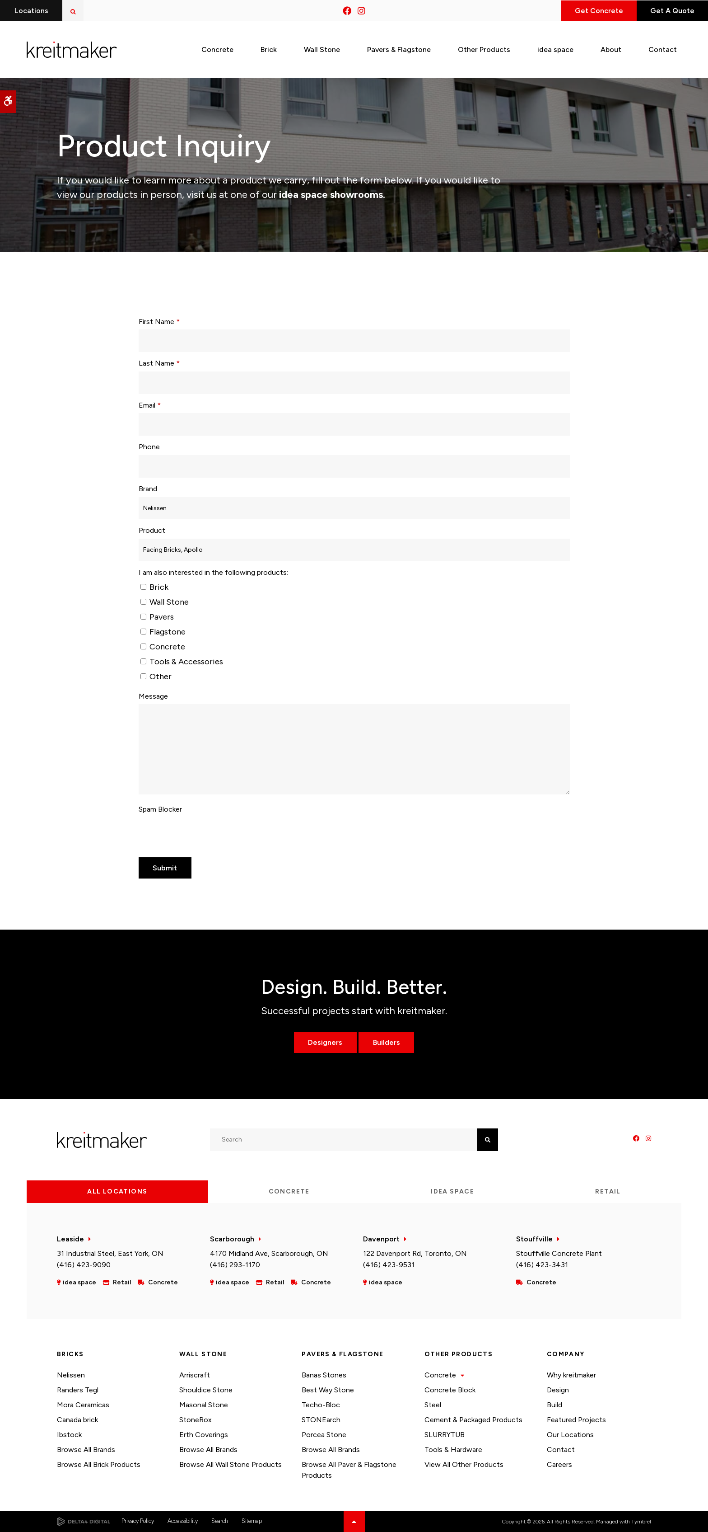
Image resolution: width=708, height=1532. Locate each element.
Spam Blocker (160, 809)
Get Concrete (596, 10)
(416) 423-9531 (389, 1264)
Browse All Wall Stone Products (230, 1464)
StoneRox (195, 1419)
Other (156, 676)
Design (558, 1390)
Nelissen (71, 1375)
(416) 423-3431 (542, 1264)
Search (219, 1521)
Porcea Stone (324, 1434)
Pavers (157, 617)
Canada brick (77, 1419)
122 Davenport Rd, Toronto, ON (415, 1253)
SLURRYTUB (444, 1434)
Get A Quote (671, 10)
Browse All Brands (86, 1449)
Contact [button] (662, 49)
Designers (325, 1042)
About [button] (611, 49)
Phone (149, 446)
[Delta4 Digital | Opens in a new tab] (83, 1521)
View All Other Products (463, 1464)
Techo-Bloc (321, 1404)
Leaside (70, 1239)
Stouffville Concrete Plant (559, 1253)
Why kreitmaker (571, 1375)
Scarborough (232, 1239)
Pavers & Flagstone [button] (399, 49)
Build (554, 1404)
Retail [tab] (607, 1191)
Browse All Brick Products (98, 1464)
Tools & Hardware (453, 1449)
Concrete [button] (217, 49)
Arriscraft (194, 1375)
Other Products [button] (484, 49)
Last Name (159, 363)
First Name (159, 321)
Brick (154, 587)
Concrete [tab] (289, 1191)
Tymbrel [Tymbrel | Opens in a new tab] (641, 1521)
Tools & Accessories (181, 662)
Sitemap (252, 1521)
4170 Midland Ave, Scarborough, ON (269, 1253)
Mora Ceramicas (83, 1404)
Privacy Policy (137, 1521)
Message (153, 696)
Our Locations (570, 1434)
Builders (386, 1042)
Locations (31, 10)
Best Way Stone (328, 1390)
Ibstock (69, 1434)
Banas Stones (324, 1375)
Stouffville (534, 1239)
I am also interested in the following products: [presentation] (213, 572)
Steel (432, 1404)
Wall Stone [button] (322, 49)
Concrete (162, 647)
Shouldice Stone (206, 1390)
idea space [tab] (452, 1191)
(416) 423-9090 (84, 1264)
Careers (559, 1464)
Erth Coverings (203, 1434)
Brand (148, 488)
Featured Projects (576, 1419)
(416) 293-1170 (235, 1264)
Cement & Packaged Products (473, 1419)
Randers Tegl (77, 1390)
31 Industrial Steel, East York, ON (110, 1253)
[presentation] (207, 835)
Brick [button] (269, 49)
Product (152, 530)
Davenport (381, 1239)
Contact (561, 1449)
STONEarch (321, 1419)
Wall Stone (164, 602)
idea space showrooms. (331, 194)
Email (150, 405)
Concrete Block (449, 1390)
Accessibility (183, 1521)
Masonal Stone (203, 1404)
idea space (555, 49)
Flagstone (163, 632)
